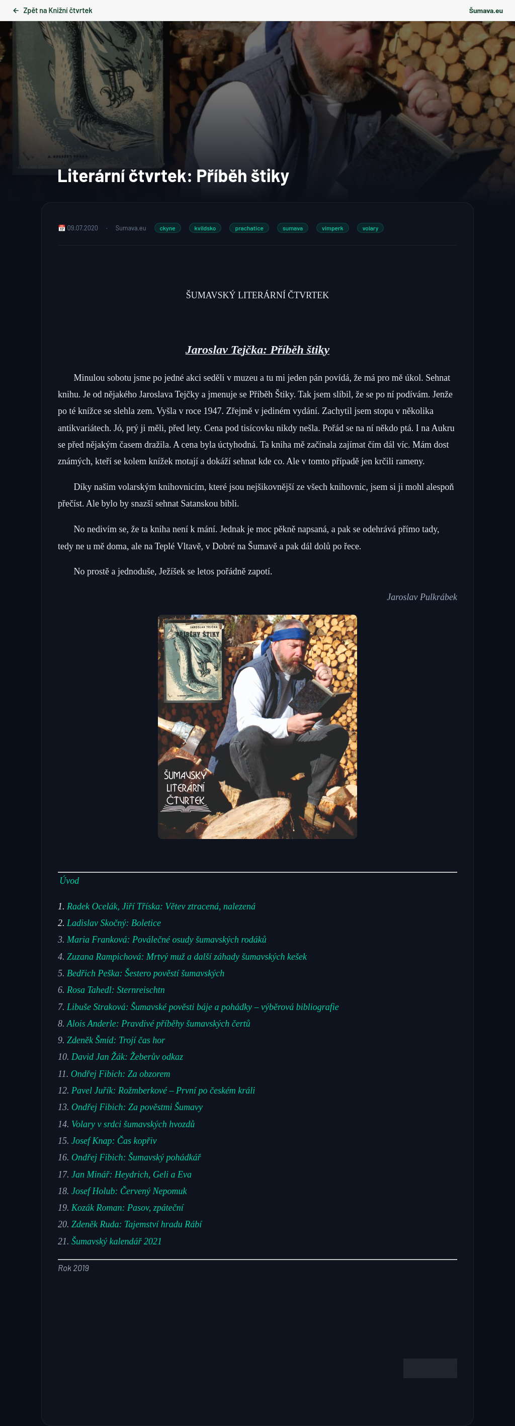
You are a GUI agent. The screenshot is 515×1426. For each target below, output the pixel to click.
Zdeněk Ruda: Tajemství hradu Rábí (136, 1224)
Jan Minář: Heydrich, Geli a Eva (131, 1174)
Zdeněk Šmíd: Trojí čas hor (116, 1040)
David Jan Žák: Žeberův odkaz (127, 1057)
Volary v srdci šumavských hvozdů (133, 1124)
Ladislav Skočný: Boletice (114, 923)
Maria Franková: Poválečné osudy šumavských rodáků (167, 940)
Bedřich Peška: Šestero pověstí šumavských (145, 973)
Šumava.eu (486, 10)
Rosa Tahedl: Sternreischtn (116, 990)
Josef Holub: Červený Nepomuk (129, 1191)
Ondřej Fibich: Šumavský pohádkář (136, 1157)
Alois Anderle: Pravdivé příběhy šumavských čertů (158, 1024)
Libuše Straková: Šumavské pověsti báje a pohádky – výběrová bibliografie (203, 1007)
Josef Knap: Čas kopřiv (113, 1141)
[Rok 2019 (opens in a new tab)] (73, 1268)
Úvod (69, 881)
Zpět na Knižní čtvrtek (52, 10)
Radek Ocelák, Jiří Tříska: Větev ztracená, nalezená (161, 906)
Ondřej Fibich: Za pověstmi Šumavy (137, 1107)
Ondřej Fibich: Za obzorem (120, 1074)
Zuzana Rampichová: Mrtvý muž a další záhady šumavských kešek (187, 957)
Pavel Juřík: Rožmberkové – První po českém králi (163, 1090)
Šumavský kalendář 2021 (116, 1241)
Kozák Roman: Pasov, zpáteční (127, 1208)
